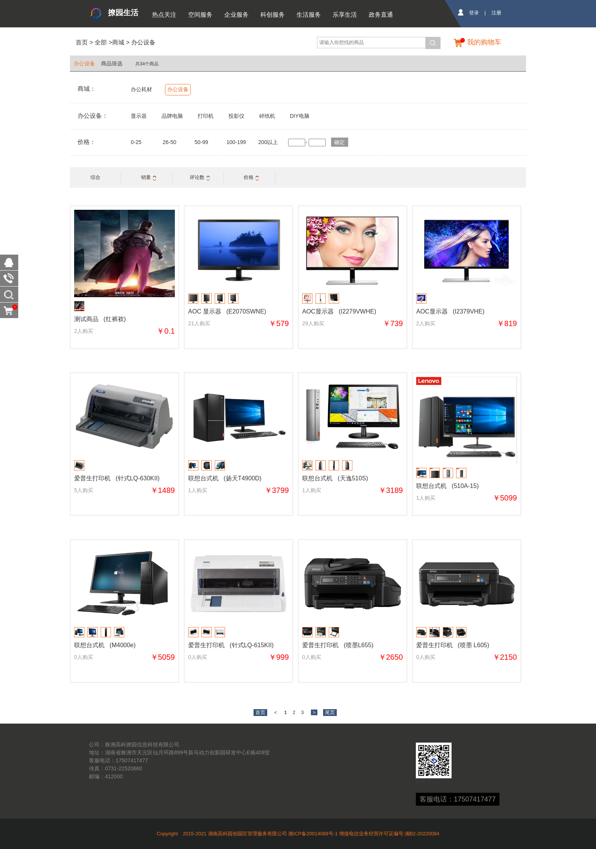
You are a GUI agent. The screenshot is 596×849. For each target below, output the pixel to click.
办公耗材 (141, 89)
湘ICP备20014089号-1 (313, 833)
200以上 (268, 142)
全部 (100, 42)
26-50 (169, 142)
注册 (496, 13)
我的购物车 (484, 42)
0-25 (136, 142)
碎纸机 (267, 116)
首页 (82, 42)
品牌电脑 (172, 116)
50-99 (201, 142)
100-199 (236, 142)
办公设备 (143, 42)
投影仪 (236, 116)
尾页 (330, 712)
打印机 (206, 116)
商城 (118, 42)
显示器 (139, 116)
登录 (474, 13)
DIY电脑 (299, 116)
